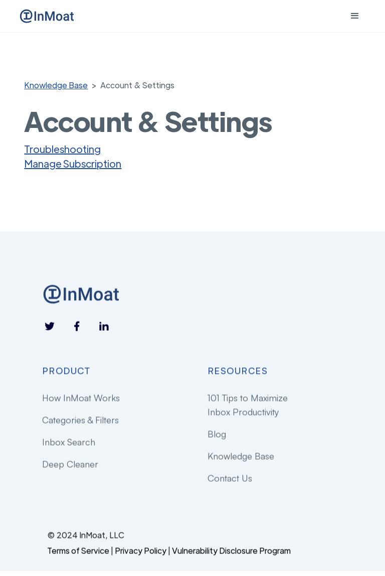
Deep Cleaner (70, 464)
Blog (217, 434)
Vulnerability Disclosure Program (231, 550)
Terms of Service (78, 550)
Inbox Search (68, 442)
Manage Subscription (72, 163)
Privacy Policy (140, 550)
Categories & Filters (80, 419)
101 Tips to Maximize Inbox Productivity (248, 404)
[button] (355, 16)
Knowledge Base (56, 85)
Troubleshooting (62, 148)
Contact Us (230, 478)
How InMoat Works (81, 397)
